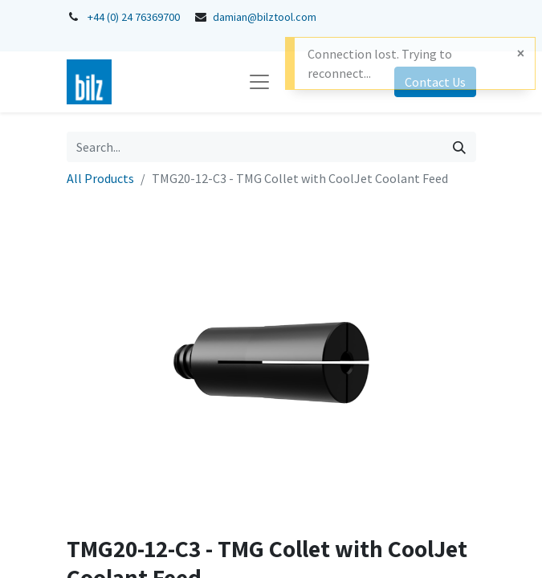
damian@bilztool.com (264, 17)
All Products (100, 178)
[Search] (459, 147)
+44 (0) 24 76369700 (134, 17)
